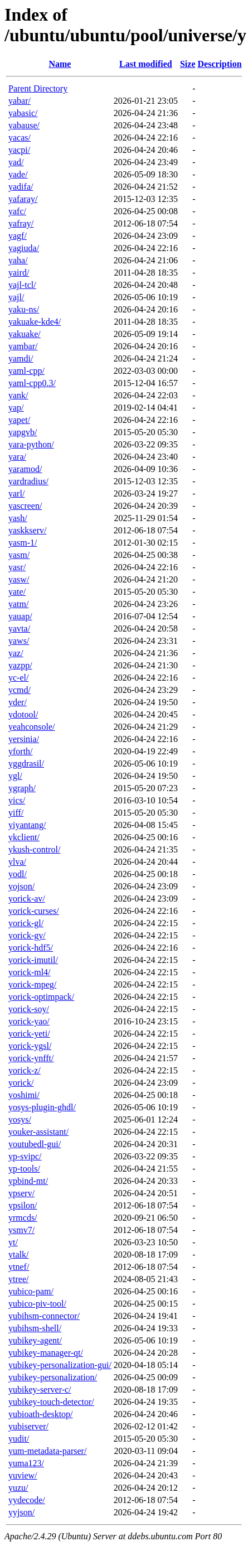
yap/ (16, 407)
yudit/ (18, 1438)
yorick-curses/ (33, 911)
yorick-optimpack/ (41, 996)
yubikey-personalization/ (52, 1377)
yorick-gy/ (27, 935)
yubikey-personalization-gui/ (59, 1365)
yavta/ (19, 628)
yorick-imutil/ (33, 960)
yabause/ (24, 125)
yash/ (17, 518)
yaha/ (18, 260)
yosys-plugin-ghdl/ (42, 1107)
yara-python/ (31, 444)
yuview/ (22, 1475)
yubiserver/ (28, 1426)
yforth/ (20, 751)
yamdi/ (20, 358)
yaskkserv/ (27, 530)
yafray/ (20, 223)
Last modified (145, 64)
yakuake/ (24, 334)
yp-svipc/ (25, 1156)
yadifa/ (20, 186)
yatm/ (18, 604)
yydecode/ (26, 1500)
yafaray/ (22, 199)
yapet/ (19, 420)
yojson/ (21, 886)
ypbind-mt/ (28, 1181)
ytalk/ (18, 1254)
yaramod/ (25, 469)
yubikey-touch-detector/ (51, 1402)
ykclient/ (24, 837)
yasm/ (19, 555)
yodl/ (17, 874)
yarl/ (16, 493)
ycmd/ (19, 690)
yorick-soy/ (28, 1009)
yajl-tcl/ (22, 285)
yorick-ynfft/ (31, 1058)
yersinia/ (23, 739)
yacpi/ (19, 150)
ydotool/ (23, 714)
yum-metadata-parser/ (47, 1451)
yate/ (17, 591)
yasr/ (17, 567)
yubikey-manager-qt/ (45, 1352)
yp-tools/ (24, 1168)
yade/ (18, 174)
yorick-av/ (26, 898)
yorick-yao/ (29, 1021)
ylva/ (17, 861)
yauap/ (20, 616)
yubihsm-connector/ (44, 1316)
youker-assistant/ (38, 1131)
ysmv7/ (21, 1230)
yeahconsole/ (31, 726)
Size (188, 64)
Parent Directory (37, 88)
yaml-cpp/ (26, 370)
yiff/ (15, 812)
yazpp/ (20, 665)
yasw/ (18, 579)
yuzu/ (18, 1487)
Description (220, 64)
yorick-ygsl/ (29, 1046)
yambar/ (22, 346)
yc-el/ (18, 677)
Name (59, 64)
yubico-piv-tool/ (37, 1303)
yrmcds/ (22, 1217)
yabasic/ (22, 113)
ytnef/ (18, 1267)
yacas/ (19, 137)
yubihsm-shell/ (34, 1328)
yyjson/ (21, 1512)
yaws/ (18, 641)
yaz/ (15, 653)
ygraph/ (22, 788)
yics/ (16, 800)
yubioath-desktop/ (40, 1414)
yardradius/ (28, 481)
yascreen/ (25, 505)
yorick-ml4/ (29, 972)
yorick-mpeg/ (32, 984)
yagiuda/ (23, 248)
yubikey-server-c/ (39, 1389)
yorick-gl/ (25, 923)
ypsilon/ (22, 1205)
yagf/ (17, 235)
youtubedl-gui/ (34, 1144)
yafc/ (17, 211)
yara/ (17, 456)
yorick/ (20, 1082)
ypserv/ (21, 1193)
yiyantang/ (27, 825)
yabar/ (19, 100)
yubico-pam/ (31, 1291)
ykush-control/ (34, 849)
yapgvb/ (22, 432)
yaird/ (18, 272)
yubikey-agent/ (35, 1340)
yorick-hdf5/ (30, 947)
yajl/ (16, 297)
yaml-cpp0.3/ (32, 383)
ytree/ (18, 1279)
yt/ (13, 1242)
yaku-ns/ (23, 309)
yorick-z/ (24, 1070)
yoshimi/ (24, 1095)
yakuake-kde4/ (34, 321)
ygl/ (15, 776)
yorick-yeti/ (29, 1033)
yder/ (17, 702)
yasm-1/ (22, 542)
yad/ (16, 162)
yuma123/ (26, 1463)
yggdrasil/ (26, 763)
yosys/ (19, 1119)
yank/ (18, 395)
